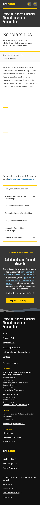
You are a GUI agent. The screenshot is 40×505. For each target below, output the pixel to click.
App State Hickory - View (16, 405)
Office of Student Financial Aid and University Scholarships (19, 17)
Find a (11, 468)
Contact (6, 357)
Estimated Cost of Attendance (16, 352)
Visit (10, 463)
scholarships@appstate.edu (21, 179)
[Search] (29, 4)
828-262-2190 (8, 419)
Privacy (8, 497)
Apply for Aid (9, 342)
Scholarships (8, 433)
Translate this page (10, 363)
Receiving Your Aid (11, 347)
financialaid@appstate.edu (14, 424)
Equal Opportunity (12, 493)
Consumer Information (12, 437)
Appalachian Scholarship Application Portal (20, 280)
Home (6, 55)
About (5, 333)
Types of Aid (18, 55)
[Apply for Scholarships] (20, 300)
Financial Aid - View (14, 390)
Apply (10, 459)
